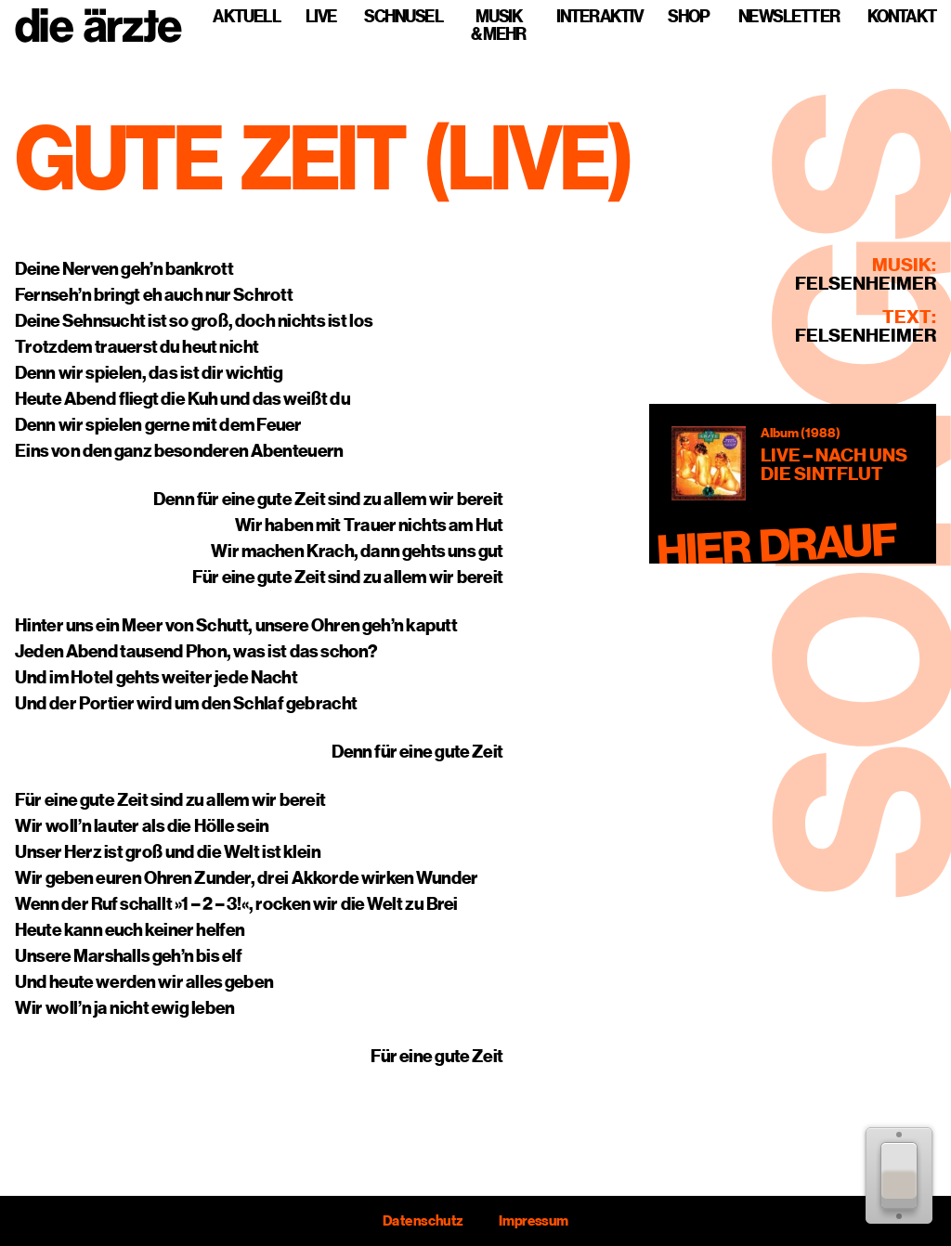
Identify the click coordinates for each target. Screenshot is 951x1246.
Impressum (533, 1221)
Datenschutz (422, 1221)
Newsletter (789, 16)
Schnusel (403, 16)
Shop (688, 16)
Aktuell (246, 16)
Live (321, 16)
